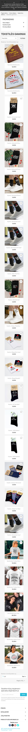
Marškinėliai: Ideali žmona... (14, 665)
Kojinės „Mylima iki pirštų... (14, 143)
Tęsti (24, 676)
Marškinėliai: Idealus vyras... (14, 639)
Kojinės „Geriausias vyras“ (14, 117)
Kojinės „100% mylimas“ (14, 456)
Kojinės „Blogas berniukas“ (14, 352)
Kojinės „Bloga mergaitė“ (14, 378)
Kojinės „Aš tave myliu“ (14, 404)
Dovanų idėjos (7, 27)
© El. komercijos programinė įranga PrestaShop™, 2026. (10, 729)
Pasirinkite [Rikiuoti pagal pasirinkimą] (9, 38)
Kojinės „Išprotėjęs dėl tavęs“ (14, 247)
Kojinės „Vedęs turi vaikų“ (14, 509)
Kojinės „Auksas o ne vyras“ (14, 482)
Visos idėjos (6, 22)
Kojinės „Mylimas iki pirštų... (14, 169)
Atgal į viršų (21, 681)
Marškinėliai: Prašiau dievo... (14, 561)
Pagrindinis (8, 19)
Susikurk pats (7, 25)
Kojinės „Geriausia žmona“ (14, 195)
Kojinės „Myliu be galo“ (14, 300)
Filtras (22, 38)
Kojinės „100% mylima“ (14, 430)
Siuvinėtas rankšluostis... (14, 65)
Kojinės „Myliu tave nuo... (14, 273)
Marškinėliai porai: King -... (14, 613)
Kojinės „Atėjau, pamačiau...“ (14, 326)
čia (14, 8)
